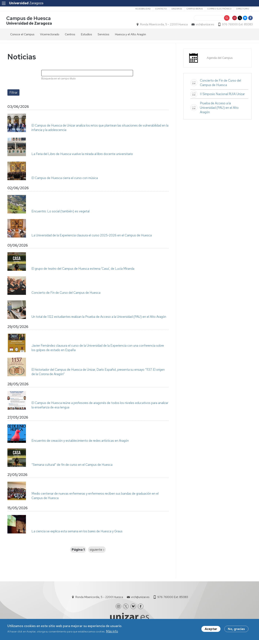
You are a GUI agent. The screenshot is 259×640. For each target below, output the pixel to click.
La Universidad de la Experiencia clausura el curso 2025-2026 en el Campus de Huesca (91, 236)
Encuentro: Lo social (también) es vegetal (60, 212)
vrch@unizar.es (204, 25)
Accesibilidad (143, 8)
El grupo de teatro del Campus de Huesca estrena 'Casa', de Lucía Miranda (82, 270)
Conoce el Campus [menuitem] (22, 35)
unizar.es (176, 8)
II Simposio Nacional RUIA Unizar (222, 95)
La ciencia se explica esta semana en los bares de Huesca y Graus (76, 532)
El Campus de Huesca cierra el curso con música (64, 179)
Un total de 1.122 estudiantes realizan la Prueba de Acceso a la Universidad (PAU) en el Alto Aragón (98, 318)
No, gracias (236, 629)
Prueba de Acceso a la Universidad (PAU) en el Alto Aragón (219, 108)
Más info (112, 632)
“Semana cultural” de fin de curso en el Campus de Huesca (71, 466)
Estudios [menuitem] (86, 35)
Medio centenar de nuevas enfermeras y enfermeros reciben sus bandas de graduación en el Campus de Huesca (95, 497)
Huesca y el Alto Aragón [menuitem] (130, 35)
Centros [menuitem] (70, 35)
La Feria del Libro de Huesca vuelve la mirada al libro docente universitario (82, 155)
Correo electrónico (219, 8)
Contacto (161, 8)
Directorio (242, 8)
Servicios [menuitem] (103, 35)
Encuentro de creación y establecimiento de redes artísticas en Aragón (80, 442)
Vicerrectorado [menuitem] (49, 35)
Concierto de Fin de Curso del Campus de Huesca (65, 294)
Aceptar (211, 629)
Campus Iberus (195, 8)
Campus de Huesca (29, 19)
